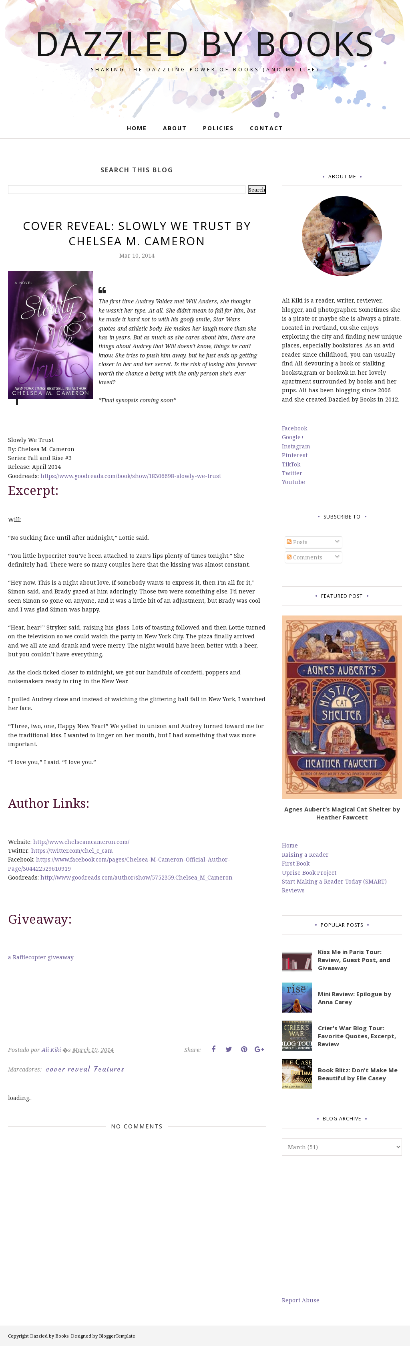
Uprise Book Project (309, 872)
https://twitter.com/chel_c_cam (72, 850)
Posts (297, 542)
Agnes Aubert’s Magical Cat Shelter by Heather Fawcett (342, 813)
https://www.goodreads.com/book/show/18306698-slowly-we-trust (130, 476)
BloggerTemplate (117, 1336)
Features (109, 1069)
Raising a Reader (305, 854)
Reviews (293, 890)
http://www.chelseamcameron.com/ (81, 842)
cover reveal (68, 1069)
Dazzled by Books (205, 42)
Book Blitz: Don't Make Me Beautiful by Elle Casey (358, 1074)
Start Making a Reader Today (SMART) (334, 881)
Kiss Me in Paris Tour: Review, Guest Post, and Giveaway (354, 960)
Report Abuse (301, 1300)
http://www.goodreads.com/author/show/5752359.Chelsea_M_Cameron (136, 877)
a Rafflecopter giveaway (41, 957)
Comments (304, 557)
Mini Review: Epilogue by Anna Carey (354, 998)
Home (290, 845)
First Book (296, 863)
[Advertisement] (342, 1226)
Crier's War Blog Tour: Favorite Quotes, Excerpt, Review (357, 1036)
